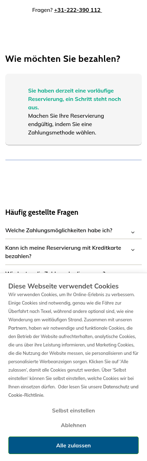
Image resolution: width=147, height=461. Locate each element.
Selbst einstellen (73, 410)
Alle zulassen (73, 445)
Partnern (17, 328)
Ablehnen (73, 425)
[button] (73, 230)
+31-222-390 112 (78, 9)
